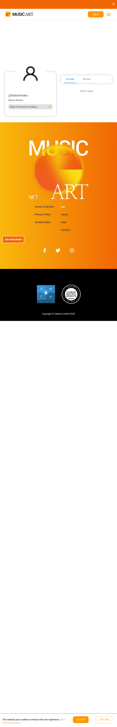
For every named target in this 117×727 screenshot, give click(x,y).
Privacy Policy (43, 214)
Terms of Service (44, 206)
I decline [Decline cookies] (104, 719)
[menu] (108, 14)
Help (63, 222)
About (64, 214)
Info (63, 207)
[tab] (70, 79)
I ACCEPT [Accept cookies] (81, 719)
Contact (65, 229)
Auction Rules (42, 222)
